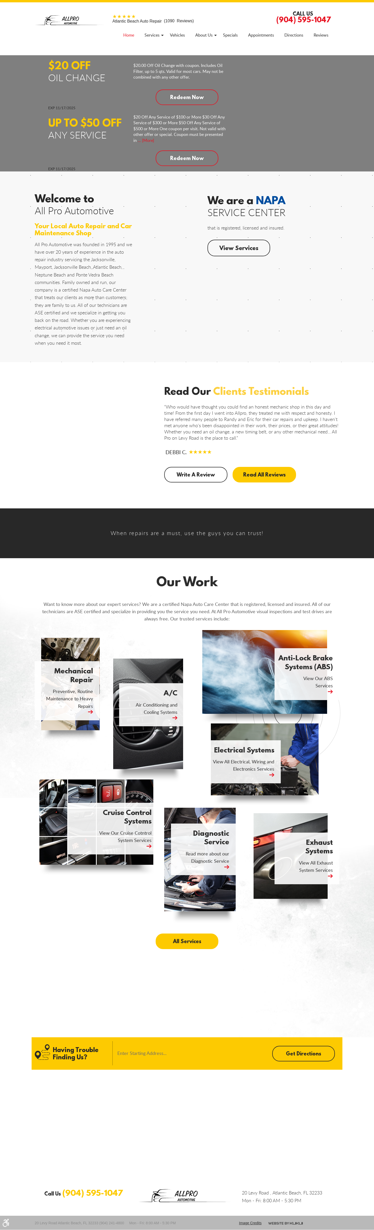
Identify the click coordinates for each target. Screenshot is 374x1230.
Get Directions (303, 1053)
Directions (293, 35)
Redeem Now (187, 97)
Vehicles (177, 35)
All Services (187, 941)
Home (128, 35)
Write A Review (195, 474)
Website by (285, 1223)
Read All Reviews (263, 474)
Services (152, 35)
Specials (230, 35)
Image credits (250, 1223)
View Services (238, 248)
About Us (204, 35)
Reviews (321, 35)
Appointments (261, 35)
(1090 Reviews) (153, 21)
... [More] (145, 140)
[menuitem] (128, 35)
